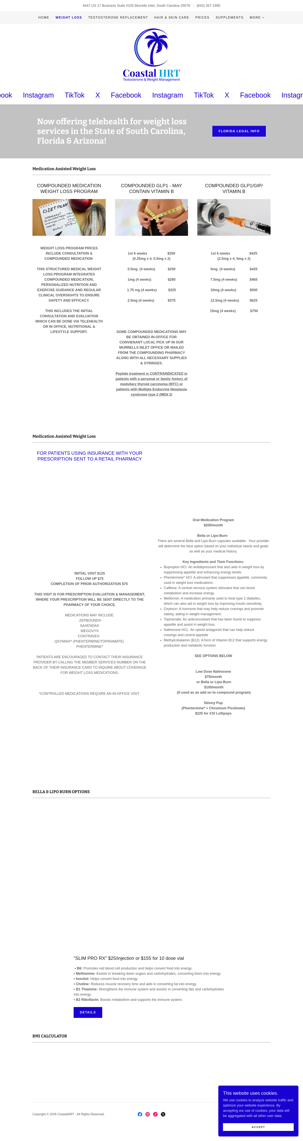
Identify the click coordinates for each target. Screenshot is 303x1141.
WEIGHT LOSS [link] (68, 17)
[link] (151, 59)
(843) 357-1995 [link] (208, 6)
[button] (257, 17)
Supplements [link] (229, 17)
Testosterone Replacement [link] (118, 17)
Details (88, 1021)
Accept (259, 1127)
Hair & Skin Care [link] (171, 17)
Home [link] (43, 17)
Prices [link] (202, 17)
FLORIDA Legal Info (239, 140)
